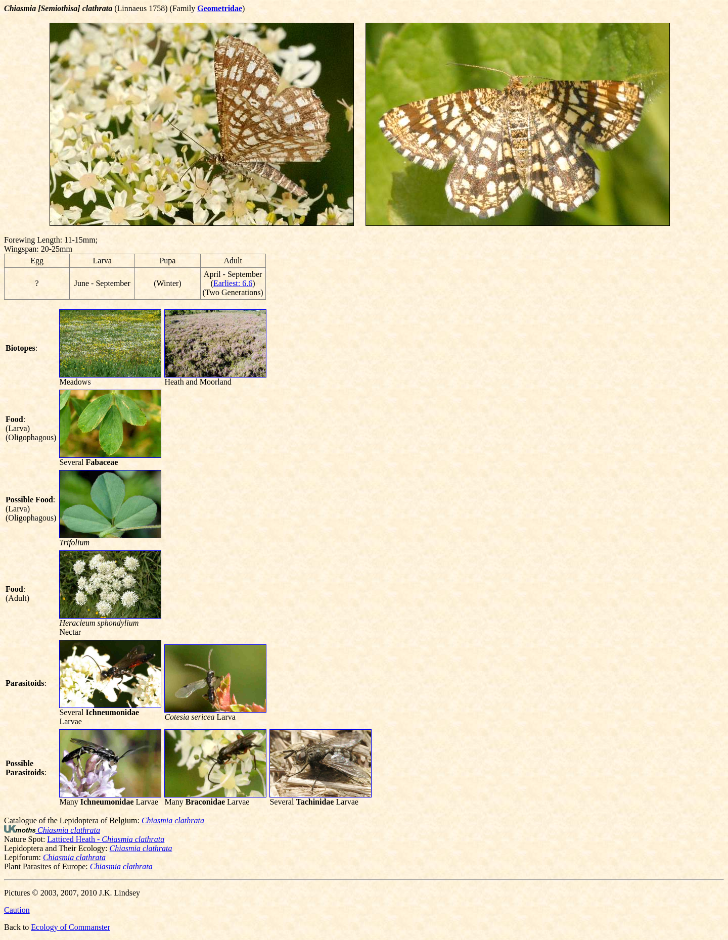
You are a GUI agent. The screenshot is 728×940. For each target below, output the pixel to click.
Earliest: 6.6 (232, 283)
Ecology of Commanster (70, 927)
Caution (17, 910)
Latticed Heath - (105, 839)
